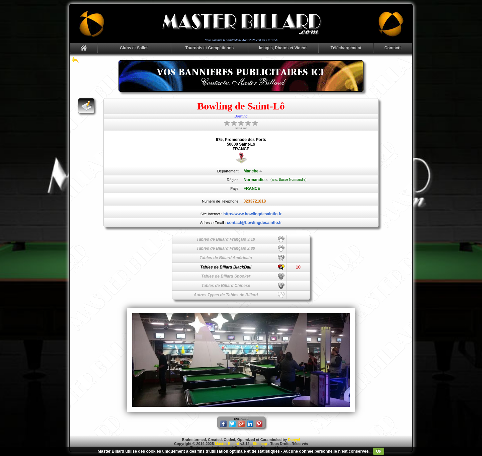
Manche (253, 171)
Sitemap (260, 444)
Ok (378, 451)
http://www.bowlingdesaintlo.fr (252, 214)
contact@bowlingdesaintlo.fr (254, 222)
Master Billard (227, 444)
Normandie (256, 179)
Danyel (294, 440)
